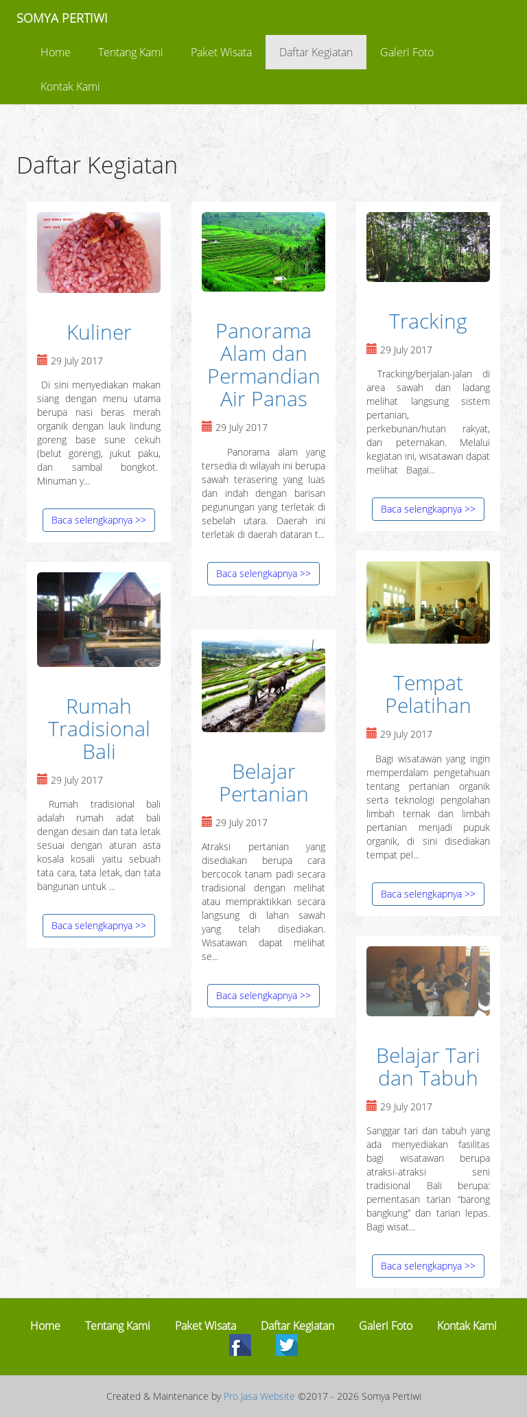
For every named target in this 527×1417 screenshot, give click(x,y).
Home (55, 52)
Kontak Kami (70, 86)
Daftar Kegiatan (316, 52)
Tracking (428, 321)
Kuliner (99, 332)
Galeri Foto (407, 52)
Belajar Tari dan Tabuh (428, 1066)
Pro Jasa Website (259, 1396)
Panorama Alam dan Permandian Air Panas (263, 364)
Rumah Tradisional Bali (99, 728)
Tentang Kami (130, 52)
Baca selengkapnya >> (98, 519)
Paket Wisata (221, 52)
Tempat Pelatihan (428, 693)
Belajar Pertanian (264, 782)
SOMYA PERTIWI (62, 18)
